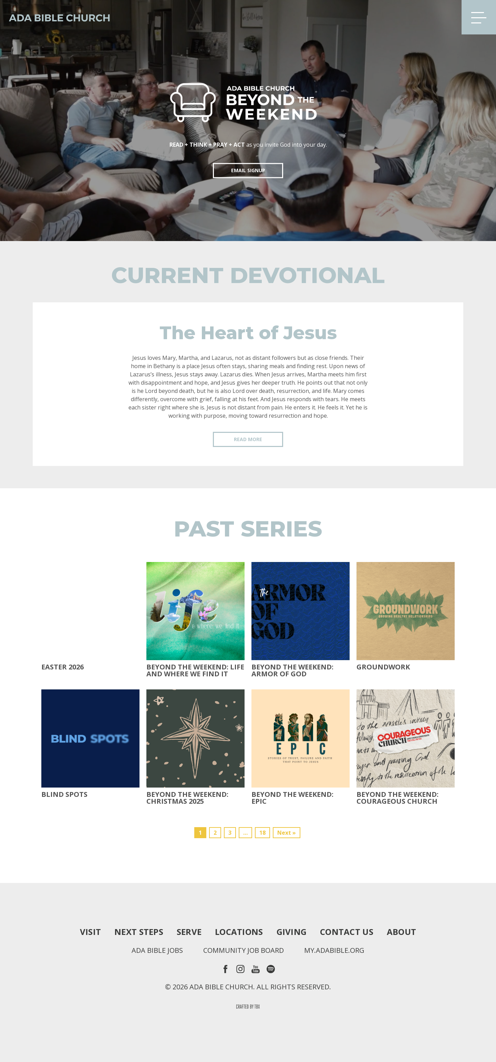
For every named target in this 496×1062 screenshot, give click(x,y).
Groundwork (383, 667)
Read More (248, 439)
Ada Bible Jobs (157, 950)
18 (262, 832)
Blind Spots (64, 794)
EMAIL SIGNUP (248, 170)
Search (445, 17)
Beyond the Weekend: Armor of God (292, 670)
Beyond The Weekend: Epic (292, 798)
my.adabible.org (334, 950)
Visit (90, 932)
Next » (286, 832)
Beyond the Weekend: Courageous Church (397, 798)
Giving (292, 932)
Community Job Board (243, 950)
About (401, 932)
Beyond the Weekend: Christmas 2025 (187, 798)
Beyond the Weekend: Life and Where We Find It (195, 670)
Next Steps (138, 932)
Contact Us (346, 932)
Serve (189, 932)
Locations (239, 932)
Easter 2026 (62, 667)
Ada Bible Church (55, 17)
